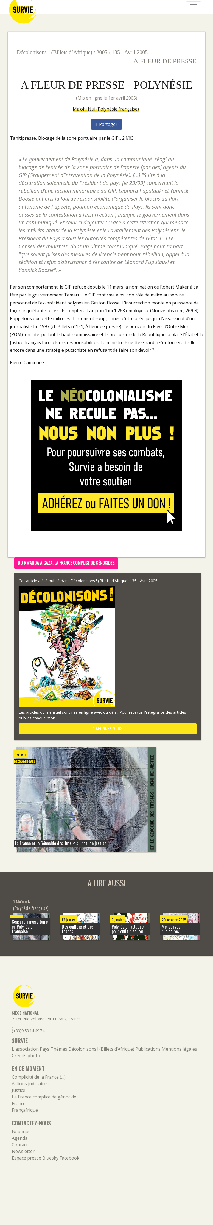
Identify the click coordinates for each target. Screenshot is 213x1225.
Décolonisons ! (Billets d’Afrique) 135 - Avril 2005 (114, 580)
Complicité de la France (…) (39, 1077)
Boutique (21, 1131)
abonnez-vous (107, 728)
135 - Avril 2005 (130, 52)
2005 (102, 52)
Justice (18, 1090)
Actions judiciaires (30, 1084)
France (19, 1103)
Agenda (19, 1138)
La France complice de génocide (44, 1097)
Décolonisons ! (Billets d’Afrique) (54, 52)
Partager (107, 124)
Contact (20, 1145)
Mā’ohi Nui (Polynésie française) (106, 109)
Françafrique (25, 1110)
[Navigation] (193, 6)
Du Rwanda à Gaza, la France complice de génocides (66, 562)
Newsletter (23, 1151)
